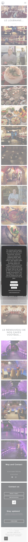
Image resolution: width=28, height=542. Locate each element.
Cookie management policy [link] (14, 292)
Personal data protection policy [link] (15, 290)
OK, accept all (14, 282)
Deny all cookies (14, 285)
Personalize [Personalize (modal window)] (14, 287)
